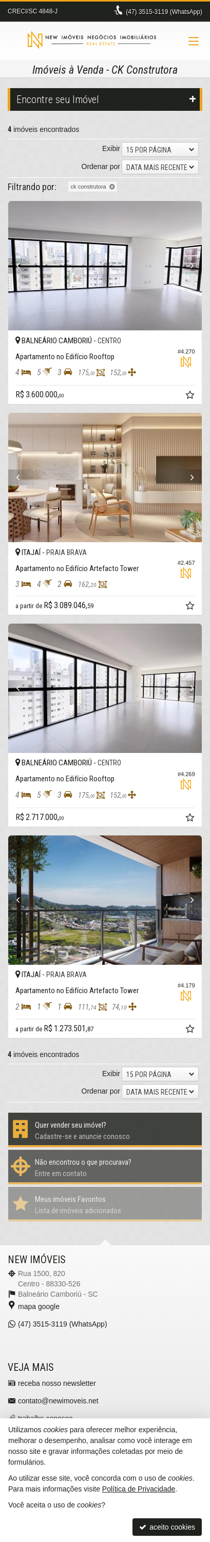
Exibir (111, 148)
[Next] (187, 266)
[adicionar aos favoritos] (191, 396)
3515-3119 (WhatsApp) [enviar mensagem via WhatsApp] (164, 11)
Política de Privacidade (138, 1489)
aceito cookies (167, 1527)
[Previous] (22, 266)
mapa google (39, 1306)
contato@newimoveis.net (58, 1401)
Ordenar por (101, 166)
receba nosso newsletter (57, 1383)
